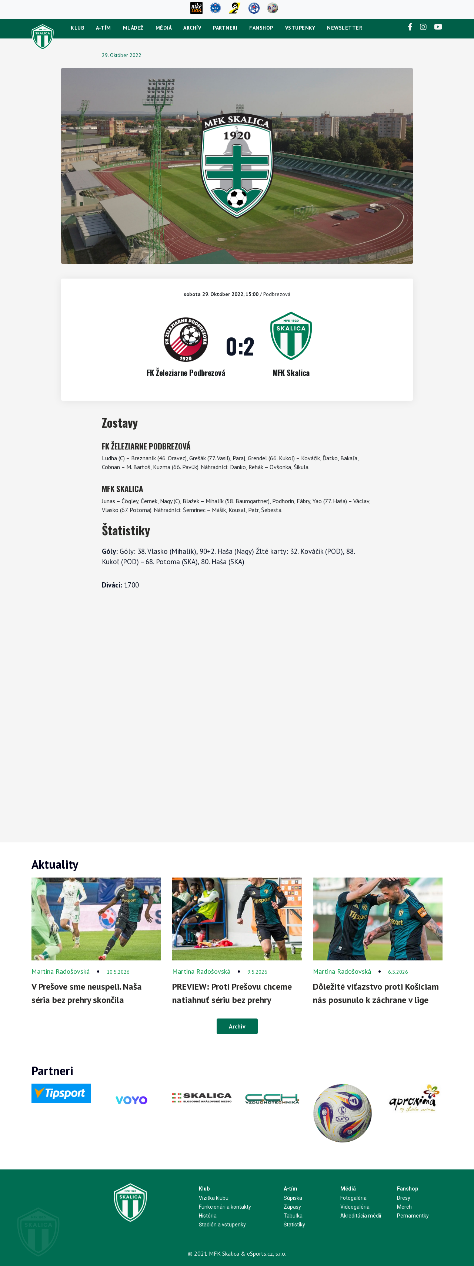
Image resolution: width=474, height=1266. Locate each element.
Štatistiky (294, 1225)
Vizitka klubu (213, 1198)
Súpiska (293, 1198)
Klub (77, 27)
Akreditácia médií (360, 1216)
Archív (192, 27)
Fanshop (261, 27)
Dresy (403, 1198)
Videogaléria (355, 1207)
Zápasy (292, 1207)
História (208, 1216)
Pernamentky (413, 1216)
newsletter (344, 27)
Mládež (133, 27)
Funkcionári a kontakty (225, 1207)
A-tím (103, 27)
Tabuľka (293, 1216)
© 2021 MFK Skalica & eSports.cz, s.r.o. (237, 1253)
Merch (404, 1207)
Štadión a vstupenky (222, 1225)
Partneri (225, 27)
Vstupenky (300, 27)
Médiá (164, 27)
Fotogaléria (353, 1198)
